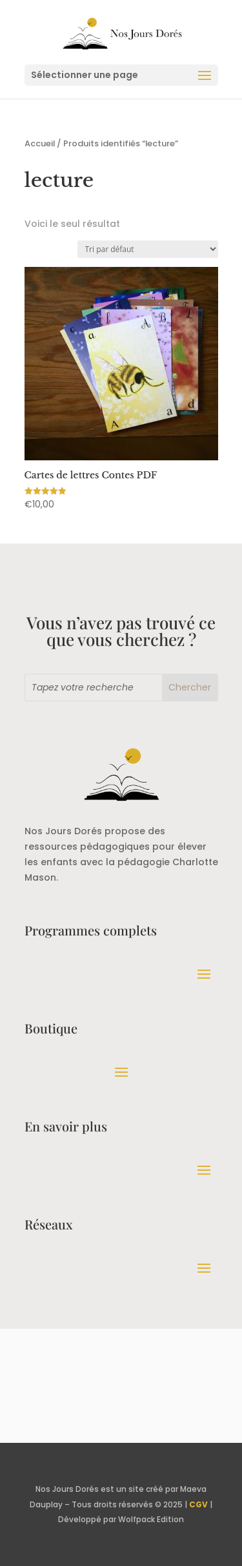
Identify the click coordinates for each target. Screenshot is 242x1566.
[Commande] (147, 249)
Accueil (40, 143)
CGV (198, 1504)
